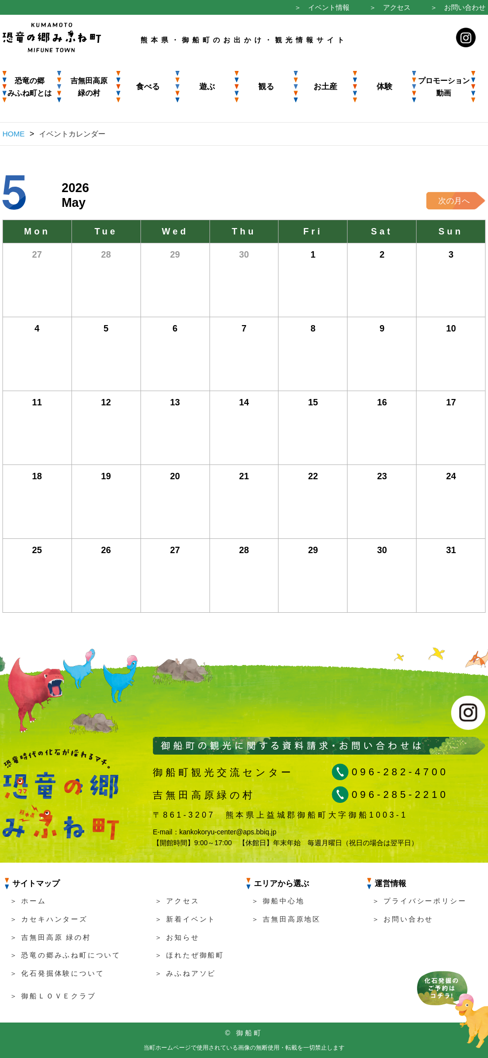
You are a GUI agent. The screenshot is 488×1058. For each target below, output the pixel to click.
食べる (148, 86)
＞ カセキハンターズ (49, 919)
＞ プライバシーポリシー (419, 901)
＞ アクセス (390, 7)
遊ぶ (207, 86)
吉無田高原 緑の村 (88, 86)
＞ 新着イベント (185, 919)
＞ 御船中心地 (278, 901)
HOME (13, 134)
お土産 (325, 86)
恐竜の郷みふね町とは (29, 86)
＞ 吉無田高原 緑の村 (50, 937)
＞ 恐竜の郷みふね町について (65, 955)
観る (266, 86)
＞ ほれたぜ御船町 (189, 955)
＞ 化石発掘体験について (57, 973)
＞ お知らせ (177, 937)
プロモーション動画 (444, 86)
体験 (384, 86)
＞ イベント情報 (321, 7)
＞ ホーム (28, 901)
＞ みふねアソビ (185, 973)
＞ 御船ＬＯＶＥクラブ (53, 996)
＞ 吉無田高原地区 (286, 919)
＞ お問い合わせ (458, 7)
